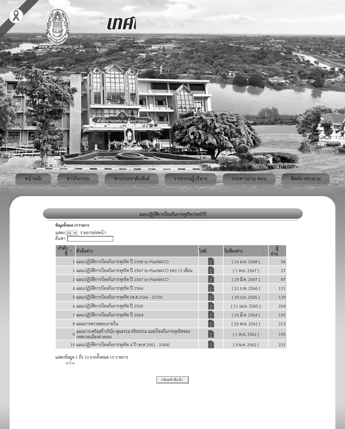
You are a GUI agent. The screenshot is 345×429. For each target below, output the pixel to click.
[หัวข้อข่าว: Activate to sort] (137, 251)
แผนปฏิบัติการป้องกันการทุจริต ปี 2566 (109, 288)
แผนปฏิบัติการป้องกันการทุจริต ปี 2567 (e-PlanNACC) (122, 279)
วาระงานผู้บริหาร (190, 178)
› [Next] (72, 362)
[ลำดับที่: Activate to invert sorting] (65, 251)
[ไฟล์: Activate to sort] (211, 251)
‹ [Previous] (68, 362)
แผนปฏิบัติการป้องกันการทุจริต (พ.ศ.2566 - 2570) (119, 297)
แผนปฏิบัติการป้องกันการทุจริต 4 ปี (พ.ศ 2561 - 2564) (123, 344)
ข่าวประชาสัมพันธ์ (131, 178)
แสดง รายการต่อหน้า (80, 232)
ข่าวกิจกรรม (77, 178)
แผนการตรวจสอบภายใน (97, 323)
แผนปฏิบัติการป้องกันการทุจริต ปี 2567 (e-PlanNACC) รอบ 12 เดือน (134, 270)
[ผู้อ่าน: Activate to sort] (277, 251)
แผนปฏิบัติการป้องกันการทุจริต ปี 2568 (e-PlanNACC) (122, 261)
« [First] (67, 362)
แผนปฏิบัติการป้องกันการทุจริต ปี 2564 (109, 315)
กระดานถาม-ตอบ (249, 178)
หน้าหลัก (33, 178)
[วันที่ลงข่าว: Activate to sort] (246, 251)
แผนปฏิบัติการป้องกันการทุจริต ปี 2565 (109, 306)
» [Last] (74, 362)
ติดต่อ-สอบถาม (306, 178)
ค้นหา (60, 238)
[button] (84, 251)
